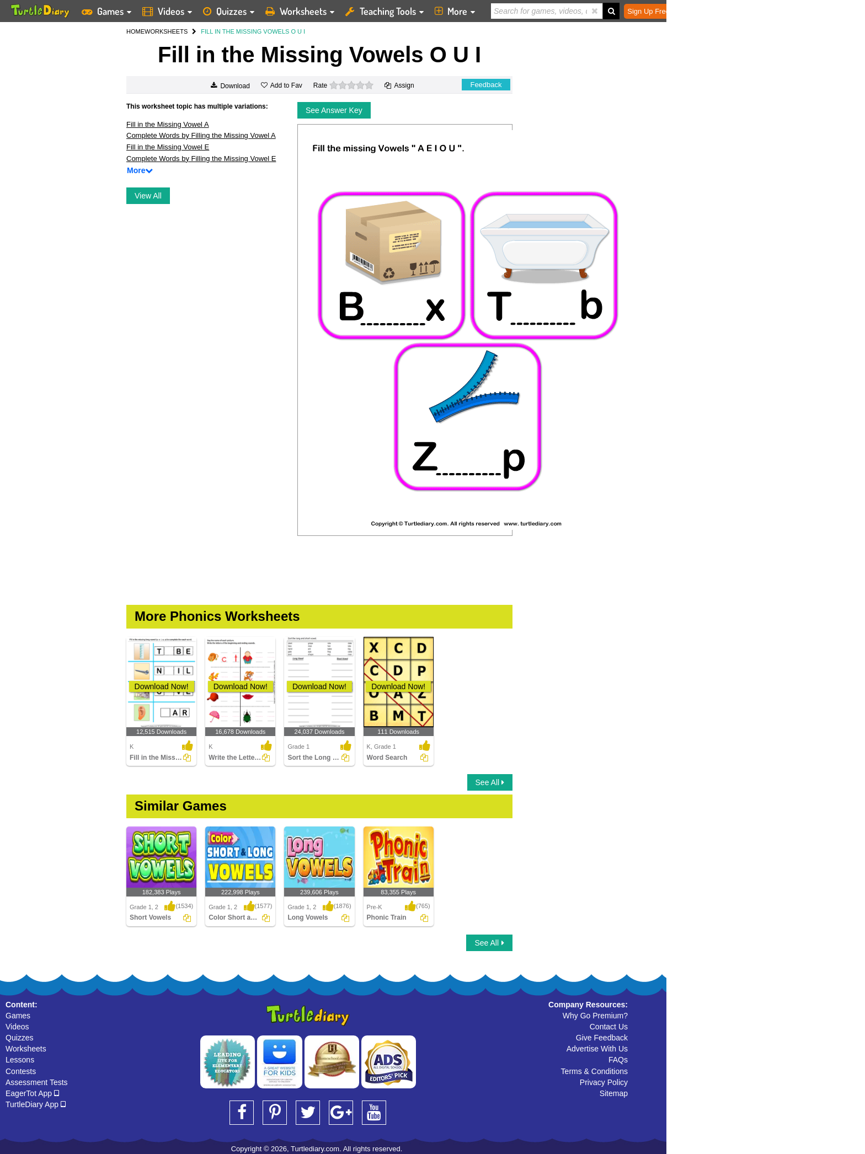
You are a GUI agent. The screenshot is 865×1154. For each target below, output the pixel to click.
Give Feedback (602, 1037)
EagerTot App (32, 1093)
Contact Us (609, 1026)
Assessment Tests (37, 1082)
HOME (135, 31)
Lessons (20, 1059)
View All (148, 195)
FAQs (618, 1059)
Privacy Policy (604, 1082)
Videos (17, 1026)
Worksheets (26, 1048)
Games (18, 1015)
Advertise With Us (597, 1048)
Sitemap (614, 1093)
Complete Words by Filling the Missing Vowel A (201, 135)
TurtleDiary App (36, 1104)
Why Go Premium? (595, 1015)
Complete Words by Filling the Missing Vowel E (201, 158)
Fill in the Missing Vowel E (167, 147)
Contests (21, 1071)
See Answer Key (334, 110)
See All (490, 782)
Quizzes (20, 1037)
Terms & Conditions (594, 1071)
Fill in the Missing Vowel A (167, 124)
